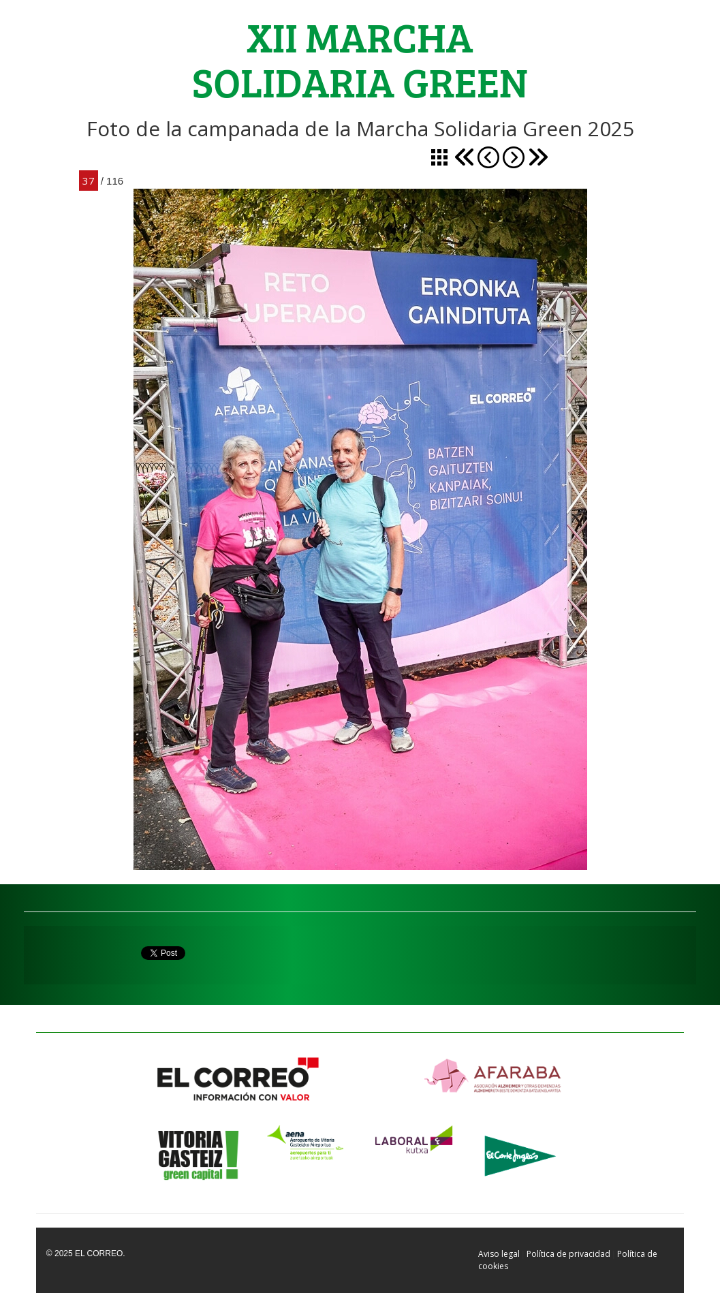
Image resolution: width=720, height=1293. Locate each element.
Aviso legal (499, 1254)
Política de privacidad (568, 1254)
